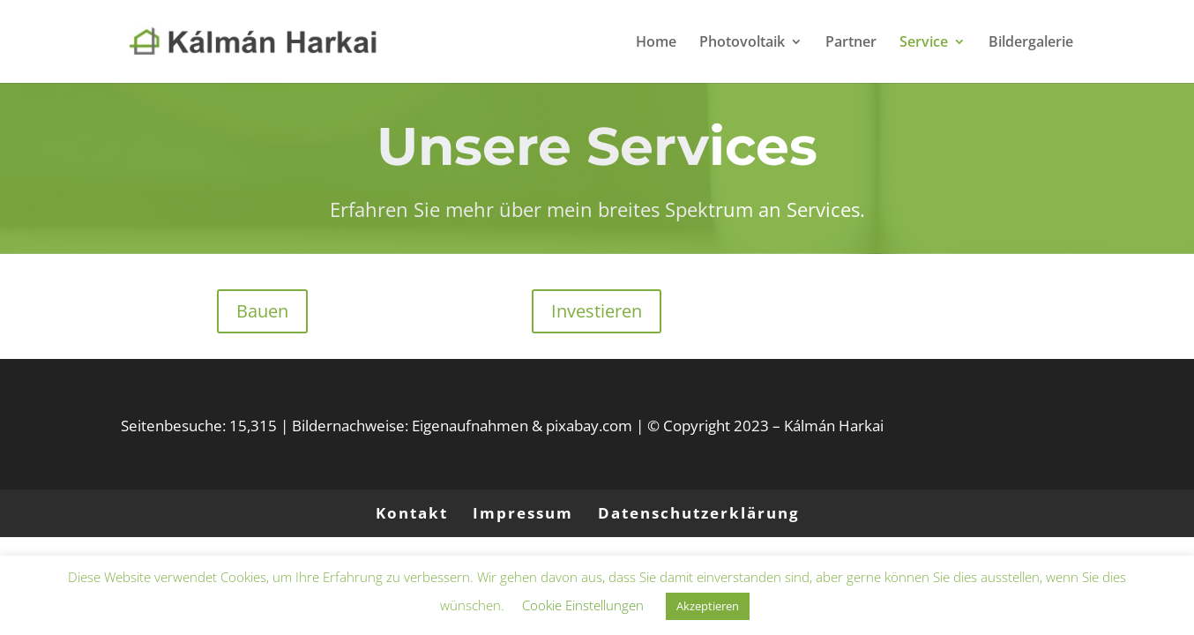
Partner (851, 43)
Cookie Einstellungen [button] (583, 605)
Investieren (596, 311)
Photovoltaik (742, 43)
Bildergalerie (1031, 43)
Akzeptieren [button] (707, 606)
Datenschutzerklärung (699, 513)
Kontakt (412, 513)
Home (656, 43)
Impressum (523, 513)
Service (923, 43)
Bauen (262, 311)
